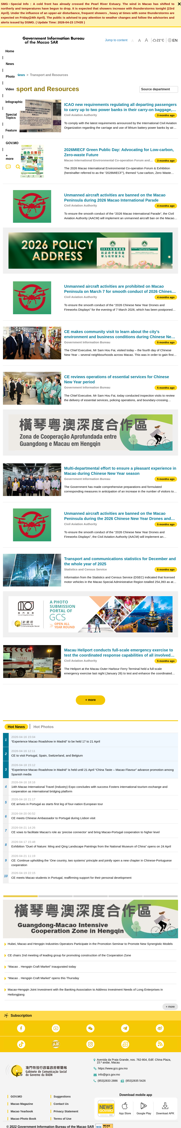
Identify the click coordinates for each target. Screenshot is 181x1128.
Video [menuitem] (59, 51)
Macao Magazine (22, 1099)
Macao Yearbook (22, 1106)
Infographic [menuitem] (79, 51)
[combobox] (159, 85)
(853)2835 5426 (136, 1076)
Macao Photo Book (23, 1114)
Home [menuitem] (9, 51)
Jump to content (116, 40)
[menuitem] (25, 51)
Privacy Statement (66, 1106)
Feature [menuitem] (131, 51)
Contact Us (61, 1099)
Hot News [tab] (16, 722)
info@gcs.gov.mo (109, 1070)
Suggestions (62, 1092)
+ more (170, 1002)
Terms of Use (62, 1114)
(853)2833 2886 (108, 1076)
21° (160, 40)
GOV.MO (16, 1092)
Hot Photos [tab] (43, 722)
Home (7, 70)
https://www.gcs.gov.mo (113, 1063)
